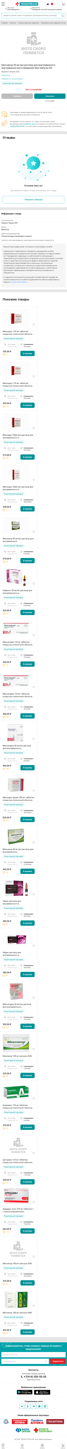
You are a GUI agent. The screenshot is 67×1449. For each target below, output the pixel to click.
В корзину (27, 353)
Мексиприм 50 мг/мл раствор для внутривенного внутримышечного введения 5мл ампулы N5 (19, 1005)
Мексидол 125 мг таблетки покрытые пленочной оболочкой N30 (19, 332)
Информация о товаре (11, 214)
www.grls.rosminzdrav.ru (19, 282)
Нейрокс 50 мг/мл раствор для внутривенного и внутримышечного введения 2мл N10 (19, 591)
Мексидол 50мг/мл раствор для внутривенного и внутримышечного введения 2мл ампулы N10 (19, 436)
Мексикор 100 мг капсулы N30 (17, 1056)
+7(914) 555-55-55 (17, 126)
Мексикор (5, 75)
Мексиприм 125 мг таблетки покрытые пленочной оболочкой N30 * (19, 643)
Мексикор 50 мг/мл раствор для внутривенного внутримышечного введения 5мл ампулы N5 (19, 850)
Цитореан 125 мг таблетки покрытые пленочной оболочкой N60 (19, 1161)
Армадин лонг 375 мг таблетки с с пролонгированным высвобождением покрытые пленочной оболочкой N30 (18, 1210)
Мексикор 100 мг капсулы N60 (17, 1312)
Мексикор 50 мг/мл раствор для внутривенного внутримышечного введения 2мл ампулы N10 (19, 540)
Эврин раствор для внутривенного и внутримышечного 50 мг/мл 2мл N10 (18, 953)
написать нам (29, 124)
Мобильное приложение (33, 1387)
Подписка (17, 96)
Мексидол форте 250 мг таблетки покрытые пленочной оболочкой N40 (19, 798)
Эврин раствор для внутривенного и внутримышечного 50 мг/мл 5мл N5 (18, 902)
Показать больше (34, 199)
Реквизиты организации (12, 79)
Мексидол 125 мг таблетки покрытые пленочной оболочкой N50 (19, 384)
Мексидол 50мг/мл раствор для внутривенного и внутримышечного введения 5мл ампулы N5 (19, 488)
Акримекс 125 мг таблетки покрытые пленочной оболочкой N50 (19, 1106)
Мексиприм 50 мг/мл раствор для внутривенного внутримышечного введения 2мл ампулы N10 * (19, 747)
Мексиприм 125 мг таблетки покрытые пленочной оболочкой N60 (19, 695)
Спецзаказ (49, 96)
